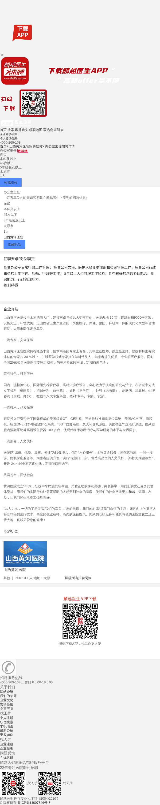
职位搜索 (6, 722)
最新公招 (6, 730)
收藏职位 (10, 182)
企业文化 (6, 700)
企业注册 (6, 744)
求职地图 (35, 130)
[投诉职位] (11, 531)
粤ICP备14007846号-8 (33, 803)
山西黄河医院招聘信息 (26, 146)
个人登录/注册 (9, 138)
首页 (3, 130)
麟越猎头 (21, 130)
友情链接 (6, 704)
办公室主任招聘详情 (60, 146)
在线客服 (6, 758)
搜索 (11, 130)
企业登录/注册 (9, 134)
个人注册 (6, 718)
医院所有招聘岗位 (78, 578)
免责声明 (6, 708)
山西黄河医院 (13, 237)
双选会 (48, 130)
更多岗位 (6, 735)
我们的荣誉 (8, 696)
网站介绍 (6, 691)
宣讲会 (59, 130)
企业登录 (6, 748)
